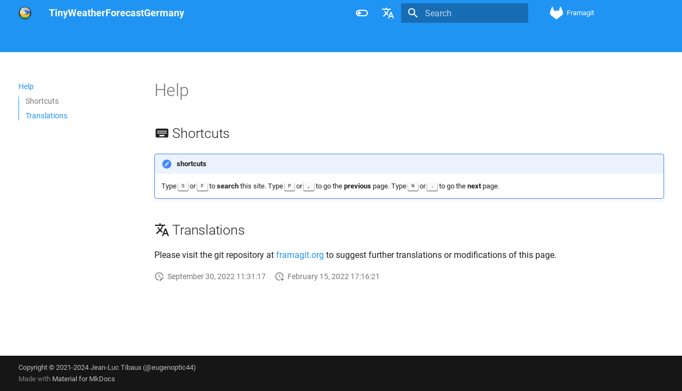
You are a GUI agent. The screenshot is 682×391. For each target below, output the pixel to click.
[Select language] (388, 13)
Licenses (94, 39)
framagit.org (300, 255)
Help (59, 39)
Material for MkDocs (83, 379)
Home (28, 39)
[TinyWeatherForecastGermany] (25, 13)
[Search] (464, 13)
